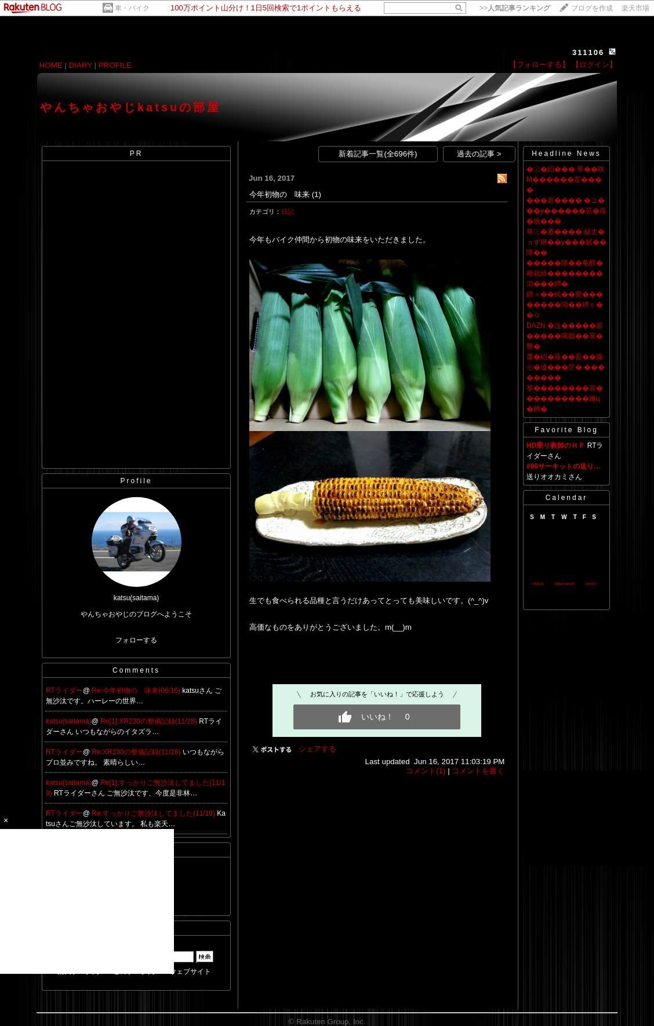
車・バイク (132, 8)
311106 (588, 52)
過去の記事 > (479, 153)
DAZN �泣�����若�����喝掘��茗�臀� (564, 336)
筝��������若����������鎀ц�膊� (564, 398)
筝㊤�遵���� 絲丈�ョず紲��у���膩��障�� (566, 242)
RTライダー (64, 691)
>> (514, 8)
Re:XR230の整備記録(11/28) (137, 752)
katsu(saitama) (69, 721)
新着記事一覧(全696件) (378, 153)
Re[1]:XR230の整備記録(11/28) (149, 721)
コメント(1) (425, 770)
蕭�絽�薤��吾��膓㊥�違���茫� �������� (565, 367)
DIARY (80, 65)
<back (538, 583)
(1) (316, 194)
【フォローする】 (539, 64)
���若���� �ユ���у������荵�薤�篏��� (566, 210)
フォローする (136, 640)
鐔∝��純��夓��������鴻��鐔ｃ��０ (564, 304)
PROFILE (115, 65)
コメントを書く (478, 770)
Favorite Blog (566, 430)
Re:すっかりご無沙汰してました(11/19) (154, 813)
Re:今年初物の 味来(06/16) (137, 691)
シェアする (317, 748)
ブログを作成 (592, 8)
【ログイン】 (594, 64)
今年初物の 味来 (279, 194)
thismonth (565, 583)
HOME (51, 65)
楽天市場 (635, 8)
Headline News (566, 153)
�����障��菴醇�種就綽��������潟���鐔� (564, 273)
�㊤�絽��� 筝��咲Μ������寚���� (565, 179)
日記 (287, 211)
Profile (136, 481)
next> (591, 583)
